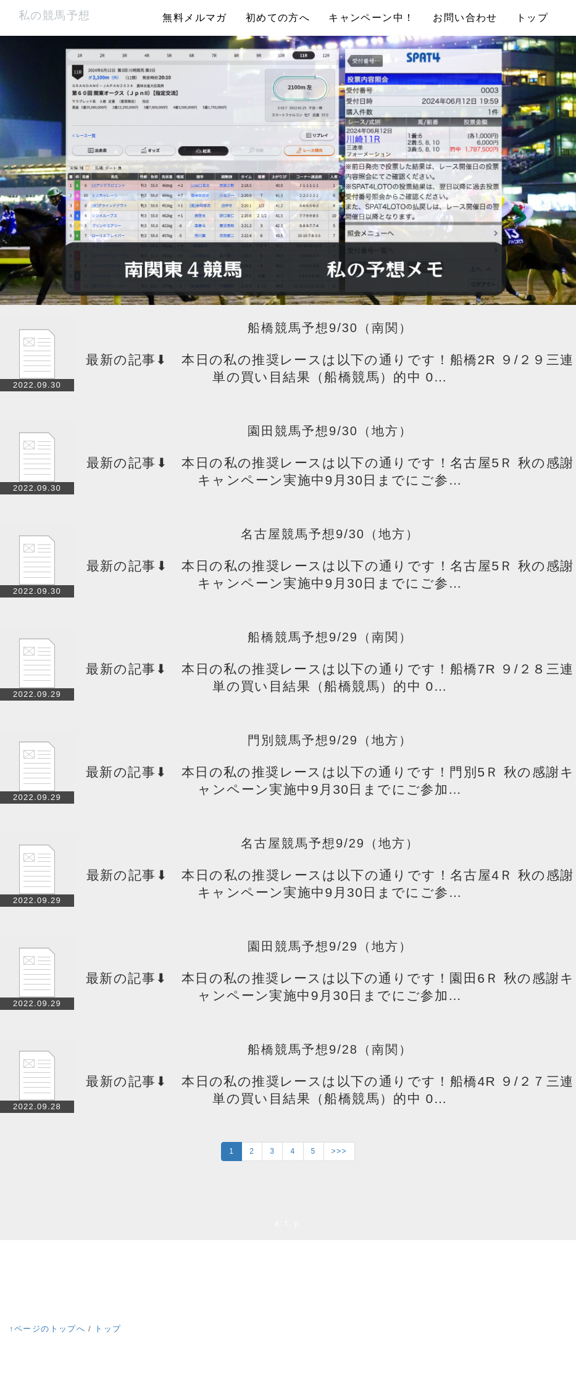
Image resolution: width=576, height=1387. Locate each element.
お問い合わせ (465, 17)
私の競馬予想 (54, 15)
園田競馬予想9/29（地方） (330, 946)
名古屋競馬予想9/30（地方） (330, 534)
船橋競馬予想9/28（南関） (330, 1049)
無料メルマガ (194, 17)
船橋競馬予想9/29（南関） (330, 637)
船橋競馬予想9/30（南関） (330, 328)
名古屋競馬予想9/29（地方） (330, 843)
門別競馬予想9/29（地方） (330, 740)
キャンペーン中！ (371, 17)
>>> (339, 1151)
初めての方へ (278, 17)
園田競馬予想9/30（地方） (330, 431)
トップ (532, 17)
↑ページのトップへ (47, 1328)
